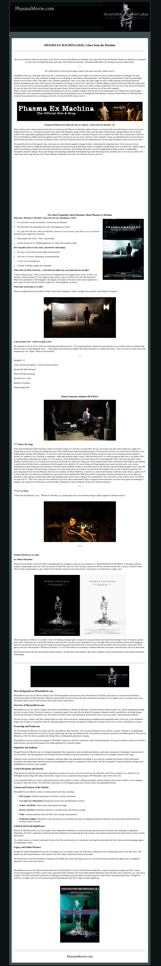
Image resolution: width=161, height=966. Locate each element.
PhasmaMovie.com (34, 8)
